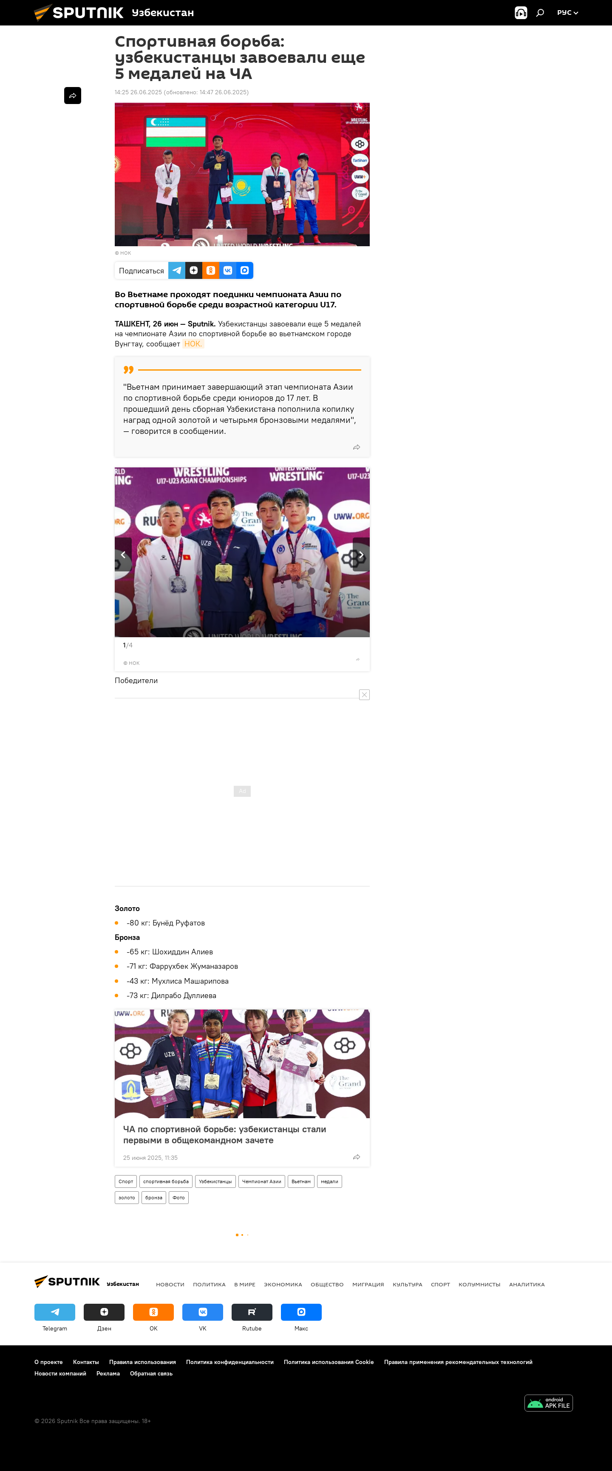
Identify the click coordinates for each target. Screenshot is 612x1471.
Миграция (368, 1284)
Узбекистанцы (215, 1181)
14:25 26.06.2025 (138, 92)
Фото (179, 1197)
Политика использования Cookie (329, 1362)
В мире (244, 1284)
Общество (327, 1284)
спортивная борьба (166, 1181)
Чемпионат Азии (261, 1181)
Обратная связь (151, 1373)
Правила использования (142, 1362)
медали (329, 1181)
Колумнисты (480, 1284)
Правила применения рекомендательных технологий (458, 1362)
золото (127, 1197)
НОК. (193, 344)
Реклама (108, 1373)
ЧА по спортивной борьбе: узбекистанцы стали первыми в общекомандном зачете (224, 1134)
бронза (153, 1197)
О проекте (48, 1362)
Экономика (283, 1284)
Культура (407, 1284)
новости (170, 1284)
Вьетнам (301, 1181)
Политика (209, 1284)
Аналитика (527, 1284)
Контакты (86, 1362)
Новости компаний (60, 1373)
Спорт (126, 1181)
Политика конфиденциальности (230, 1362)
